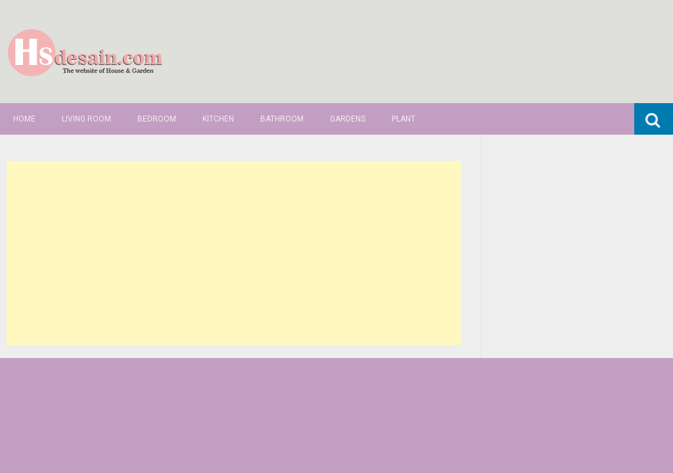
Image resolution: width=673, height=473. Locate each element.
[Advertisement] (233, 253)
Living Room (86, 119)
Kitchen (218, 119)
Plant (403, 119)
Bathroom (282, 119)
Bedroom (156, 119)
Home (24, 119)
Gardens (347, 119)
